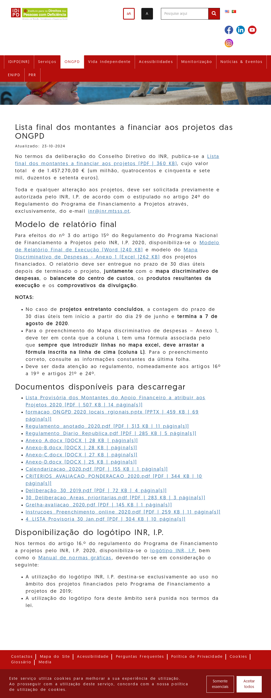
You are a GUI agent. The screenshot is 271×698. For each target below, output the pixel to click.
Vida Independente (109, 62)
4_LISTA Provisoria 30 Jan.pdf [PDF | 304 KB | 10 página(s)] (106, 519)
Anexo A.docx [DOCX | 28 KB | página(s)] (82, 440)
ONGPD (72, 62)
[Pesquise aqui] (185, 14)
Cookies (238, 657)
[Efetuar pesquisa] (214, 14)
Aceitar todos (249, 684)
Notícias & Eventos (241, 62)
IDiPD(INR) (19, 62)
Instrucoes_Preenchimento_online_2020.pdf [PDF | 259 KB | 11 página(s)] (123, 512)
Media (45, 662)
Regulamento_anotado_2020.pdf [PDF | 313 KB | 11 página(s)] (107, 426)
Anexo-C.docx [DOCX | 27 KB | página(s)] (82, 455)
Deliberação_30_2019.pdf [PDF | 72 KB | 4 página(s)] (96, 490)
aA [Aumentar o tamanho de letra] (129, 14)
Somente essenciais (220, 684)
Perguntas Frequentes (140, 657)
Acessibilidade (93, 657)
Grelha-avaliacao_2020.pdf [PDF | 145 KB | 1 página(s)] (99, 505)
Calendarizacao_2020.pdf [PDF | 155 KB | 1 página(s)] (97, 469)
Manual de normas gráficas (75, 558)
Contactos (22, 657)
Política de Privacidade (197, 657)
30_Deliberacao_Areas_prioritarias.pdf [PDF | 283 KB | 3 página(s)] (115, 498)
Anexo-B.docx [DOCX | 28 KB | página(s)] (81, 448)
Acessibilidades (156, 62)
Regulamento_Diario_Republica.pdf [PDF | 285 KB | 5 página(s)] (111, 433)
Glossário (21, 662)
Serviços (47, 62)
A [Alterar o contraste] (147, 14)
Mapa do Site (55, 657)
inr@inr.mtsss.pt (109, 211)
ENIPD (14, 75)
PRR (32, 75)
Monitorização (196, 62)
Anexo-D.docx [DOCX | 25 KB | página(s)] (81, 462)
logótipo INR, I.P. (173, 551)
